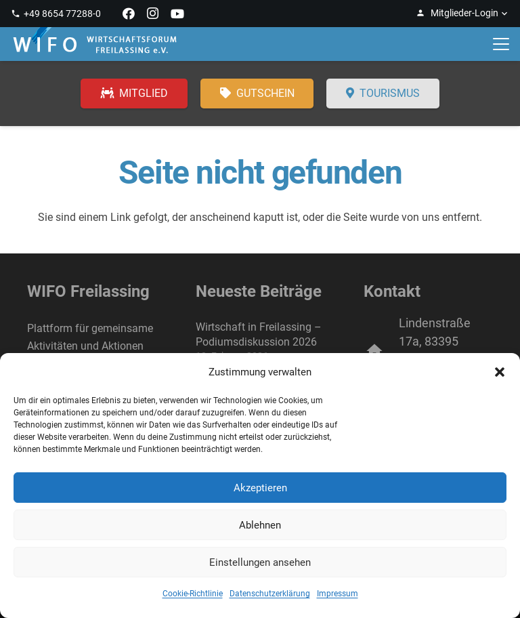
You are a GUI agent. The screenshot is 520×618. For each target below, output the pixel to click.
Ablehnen (260, 525)
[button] (499, 372)
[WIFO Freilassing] (95, 44)
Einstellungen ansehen (260, 562)
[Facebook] (128, 13)
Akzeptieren (260, 488)
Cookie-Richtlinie (192, 593)
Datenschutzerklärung (270, 593)
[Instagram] (153, 13)
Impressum (337, 593)
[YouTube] (177, 13)
